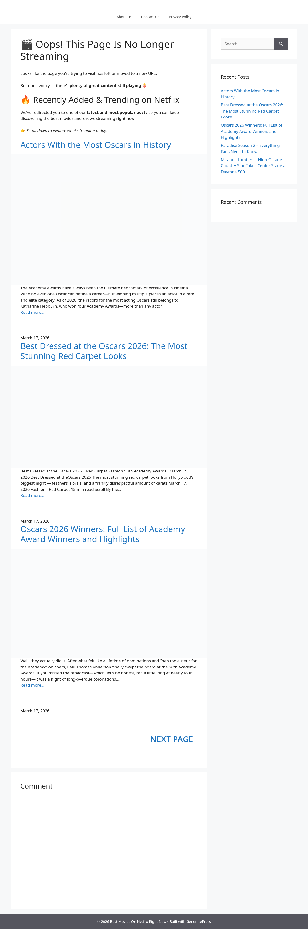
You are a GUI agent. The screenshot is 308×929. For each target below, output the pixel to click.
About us (124, 16)
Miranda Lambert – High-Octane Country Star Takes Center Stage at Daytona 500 (254, 166)
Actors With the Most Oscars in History (96, 145)
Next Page (171, 739)
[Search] (281, 44)
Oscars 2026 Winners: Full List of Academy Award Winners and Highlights (103, 534)
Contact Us (150, 16)
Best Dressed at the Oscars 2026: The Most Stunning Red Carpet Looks (104, 351)
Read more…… (34, 312)
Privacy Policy (180, 16)
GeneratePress (198, 921)
